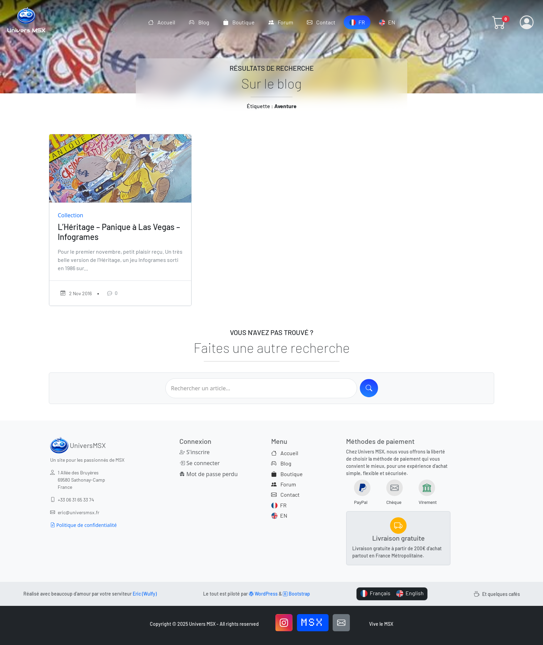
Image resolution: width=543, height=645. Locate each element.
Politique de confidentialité (83, 525)
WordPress (263, 594)
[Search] (369, 388)
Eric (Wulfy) (145, 594)
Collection (70, 215)
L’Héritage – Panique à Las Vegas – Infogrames (119, 232)
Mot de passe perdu (208, 474)
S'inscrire (194, 452)
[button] (499, 22)
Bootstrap (296, 594)
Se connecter (199, 463)
